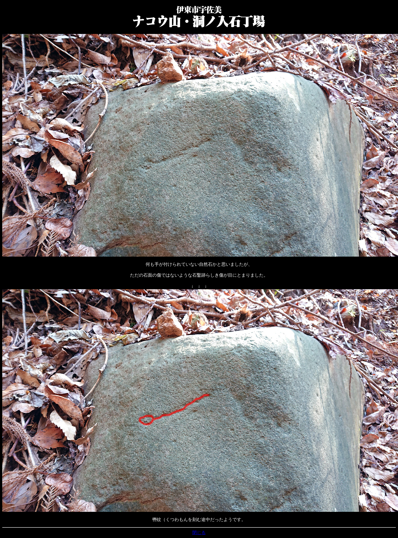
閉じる (199, 532)
